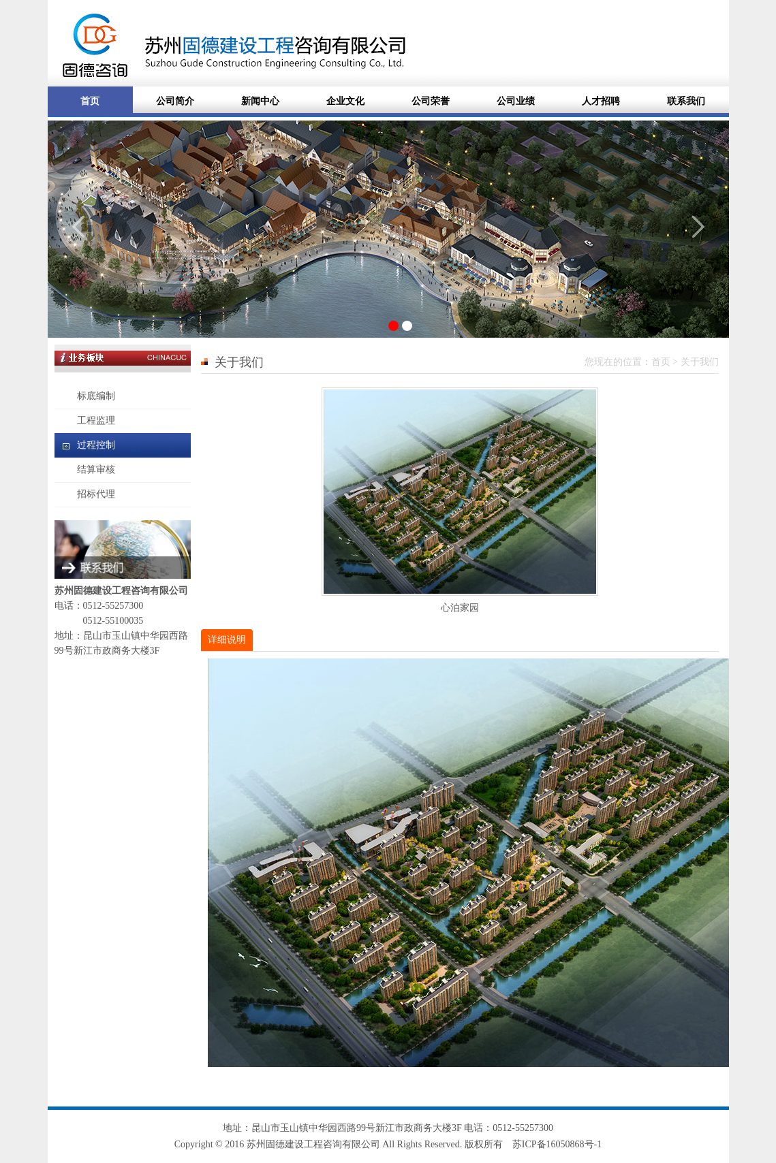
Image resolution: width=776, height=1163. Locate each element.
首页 (89, 101)
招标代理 (96, 494)
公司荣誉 (431, 101)
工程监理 (96, 420)
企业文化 (345, 101)
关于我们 (700, 362)
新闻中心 (260, 101)
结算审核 (96, 469)
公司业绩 (516, 101)
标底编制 (96, 396)
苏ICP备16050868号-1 (557, 1144)
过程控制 (96, 445)
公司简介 (175, 101)
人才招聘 (601, 101)
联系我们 (686, 101)
